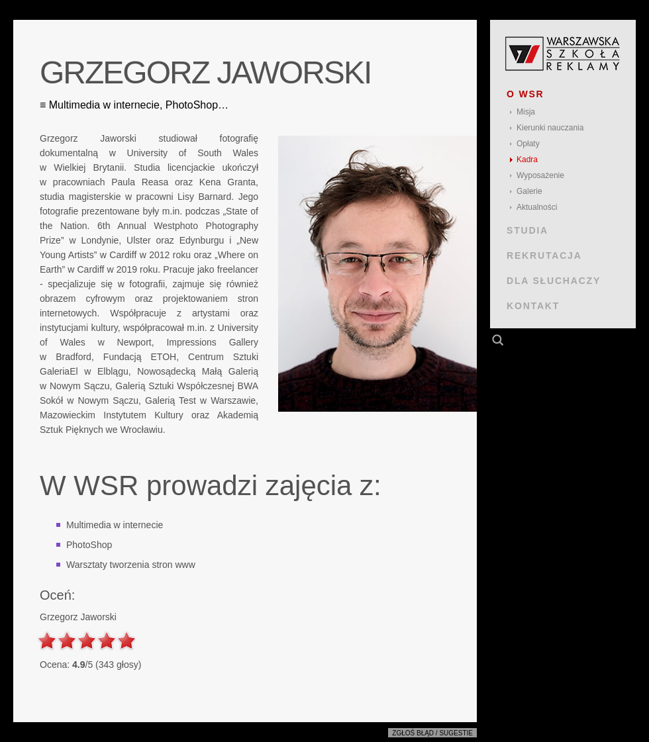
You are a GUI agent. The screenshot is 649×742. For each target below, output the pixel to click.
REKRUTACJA (544, 255)
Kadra (527, 159)
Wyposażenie (540, 175)
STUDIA (527, 230)
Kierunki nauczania (550, 127)
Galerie (529, 191)
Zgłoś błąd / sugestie (432, 733)
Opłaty (528, 143)
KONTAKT (533, 306)
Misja (526, 111)
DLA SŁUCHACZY (554, 280)
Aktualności (537, 207)
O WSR (525, 94)
